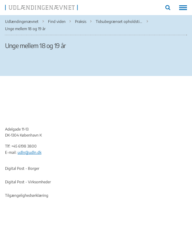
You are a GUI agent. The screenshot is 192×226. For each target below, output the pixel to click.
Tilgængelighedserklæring (26, 195)
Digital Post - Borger (22, 168)
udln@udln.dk (29, 152)
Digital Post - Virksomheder (28, 182)
